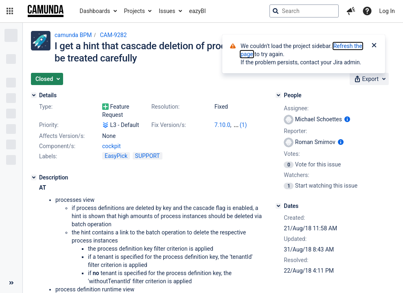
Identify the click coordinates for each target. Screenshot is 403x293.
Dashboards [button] (95, 11)
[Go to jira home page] (46, 11)
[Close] (374, 46)
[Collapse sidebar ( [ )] (11, 283)
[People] (278, 95)
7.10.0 (222, 125)
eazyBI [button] (197, 11)
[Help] (367, 10)
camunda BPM (73, 35)
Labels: (48, 156)
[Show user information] (347, 119)
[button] (9, 11)
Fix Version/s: (168, 125)
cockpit (111, 146)
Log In (387, 11)
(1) (243, 125)
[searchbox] (304, 10)
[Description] (34, 177)
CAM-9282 (113, 35)
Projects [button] (134, 11)
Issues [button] (167, 11)
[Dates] (278, 206)
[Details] (34, 95)
